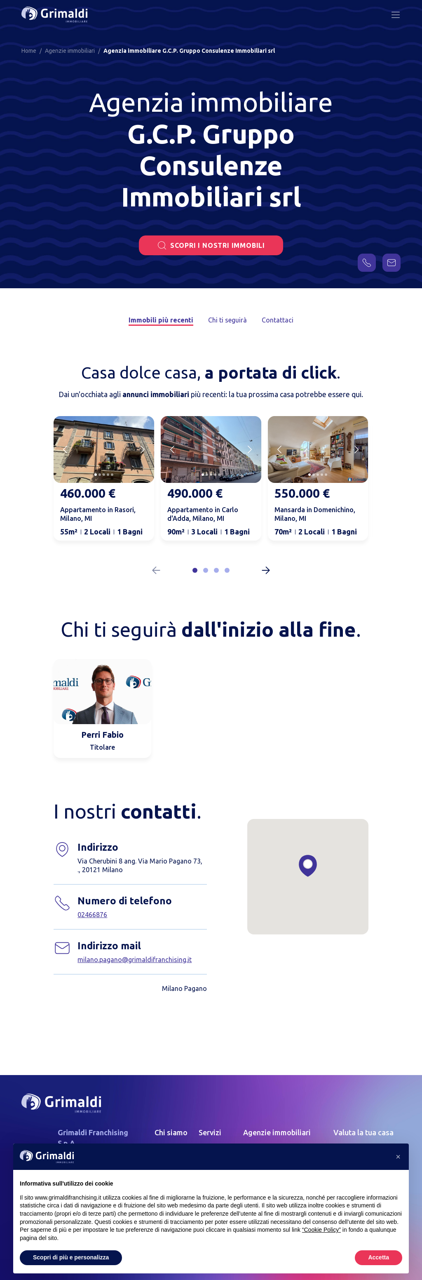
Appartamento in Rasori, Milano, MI (98, 514)
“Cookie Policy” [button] (321, 1229)
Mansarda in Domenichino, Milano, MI (314, 514)
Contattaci (277, 320)
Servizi (210, 1132)
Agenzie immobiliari (277, 1132)
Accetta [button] (378, 1257)
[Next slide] (143, 449)
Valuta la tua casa (363, 1132)
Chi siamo (171, 1132)
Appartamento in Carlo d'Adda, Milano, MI (202, 514)
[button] (194, 570)
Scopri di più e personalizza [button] (71, 1257)
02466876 (92, 914)
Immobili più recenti (161, 320)
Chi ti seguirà (227, 320)
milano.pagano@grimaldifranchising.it (134, 959)
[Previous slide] (65, 449)
